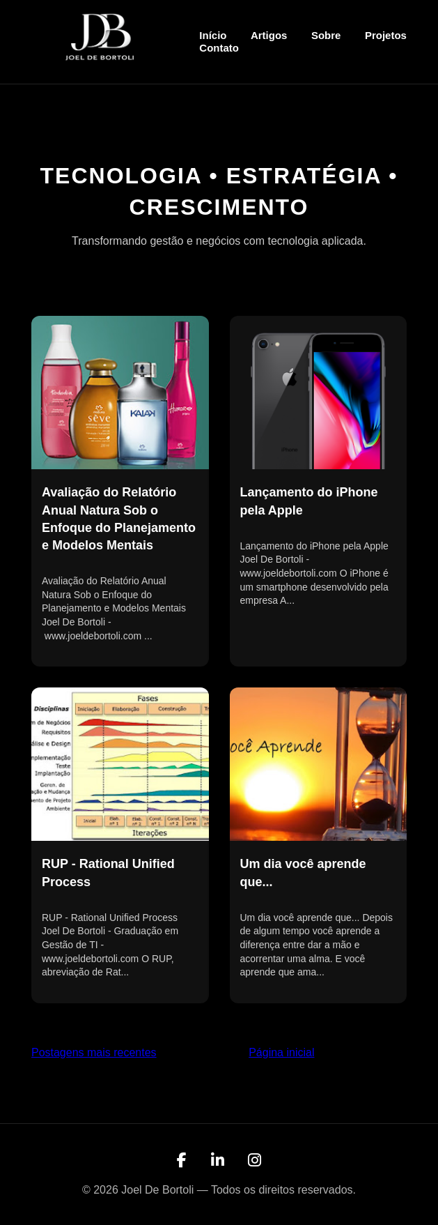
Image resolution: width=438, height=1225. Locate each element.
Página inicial (281, 1052)
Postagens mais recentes (94, 1052)
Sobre (326, 35)
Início (212, 35)
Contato (219, 48)
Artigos (269, 35)
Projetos (386, 35)
